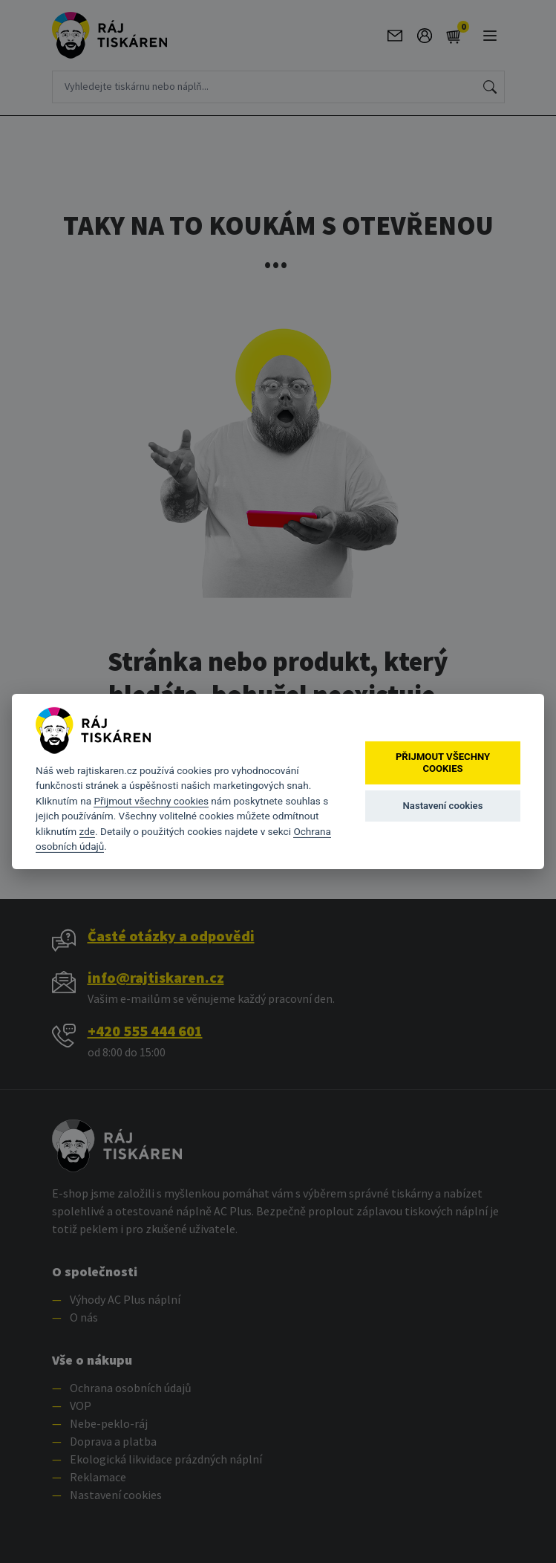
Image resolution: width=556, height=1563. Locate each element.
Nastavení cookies (443, 805)
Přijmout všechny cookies (151, 801)
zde (87, 831)
